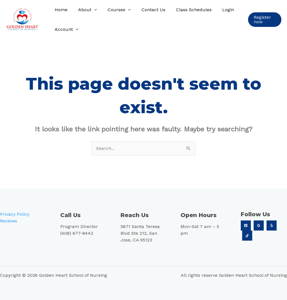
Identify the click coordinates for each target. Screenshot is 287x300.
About (82, 9)
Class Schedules (186, 9)
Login (219, 9)
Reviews (8, 221)
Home (60, 9)
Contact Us (147, 9)
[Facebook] (246, 225)
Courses (112, 9)
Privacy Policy (14, 214)
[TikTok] (247, 236)
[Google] (259, 225)
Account (63, 29)
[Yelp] (272, 225)
